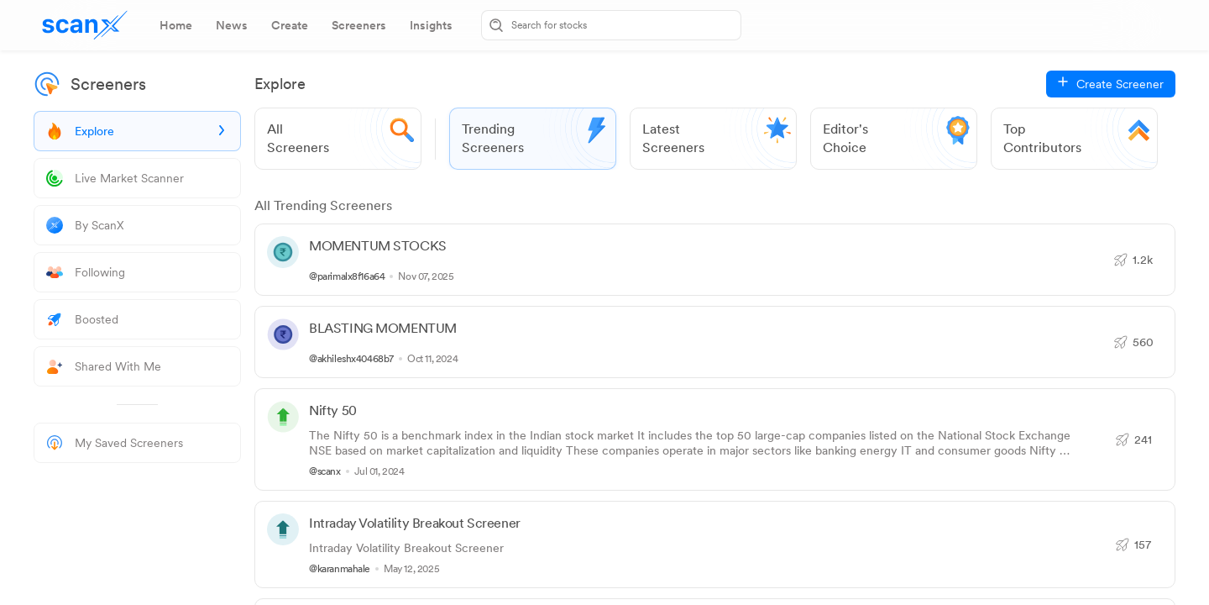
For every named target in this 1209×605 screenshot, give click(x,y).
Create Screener (1120, 84)
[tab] (176, 25)
